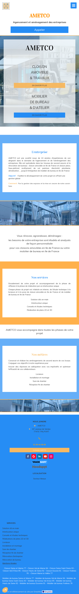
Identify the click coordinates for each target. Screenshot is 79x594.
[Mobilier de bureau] (39, 111)
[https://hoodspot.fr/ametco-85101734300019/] (39, 467)
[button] (5, 590)
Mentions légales (9, 563)
